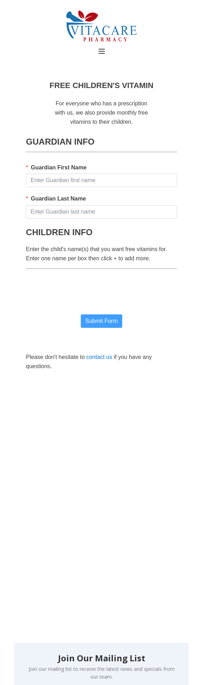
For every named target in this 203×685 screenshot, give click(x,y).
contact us (99, 357)
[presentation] (80, 293)
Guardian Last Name (58, 199)
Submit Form (101, 321)
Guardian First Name (58, 167)
